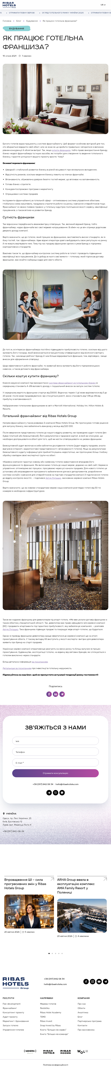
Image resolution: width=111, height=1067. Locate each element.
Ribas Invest (46, 1021)
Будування (32, 21)
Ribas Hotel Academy (50, 1012)
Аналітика (83, 1012)
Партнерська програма (90, 1021)
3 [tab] (56, 954)
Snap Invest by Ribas (50, 1025)
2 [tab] (53, 954)
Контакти (82, 1025)
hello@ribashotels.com (67, 784)
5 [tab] (63, 954)
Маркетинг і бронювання (16, 1021)
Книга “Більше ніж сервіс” (53, 1029)
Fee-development (11, 1004)
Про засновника (86, 1029)
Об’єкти (81, 1008)
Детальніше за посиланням (17, 668)
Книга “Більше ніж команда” (54, 1034)
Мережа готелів (48, 1004)
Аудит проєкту (10, 1017)
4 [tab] (59, 954)
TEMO (43, 1017)
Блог (18, 21)
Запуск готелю (10, 1025)
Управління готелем (13, 1029)
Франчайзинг (10, 1008)
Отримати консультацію (55, 773)
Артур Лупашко (53, 478)
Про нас (82, 1004)
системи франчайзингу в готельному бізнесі (72, 383)
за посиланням (40, 662)
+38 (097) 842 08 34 (43, 784)
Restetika (44, 1008)
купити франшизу (61, 150)
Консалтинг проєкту (13, 1012)
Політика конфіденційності (55, 1065)
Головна (7, 21)
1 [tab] (50, 954)
